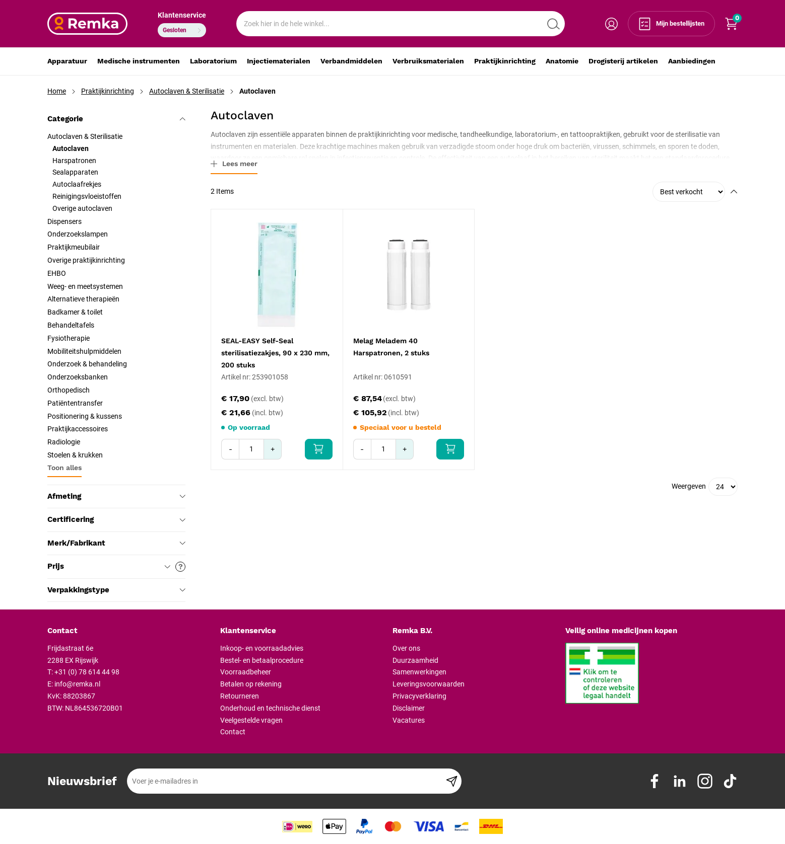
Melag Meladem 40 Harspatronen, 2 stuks (391, 347)
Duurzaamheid (415, 660)
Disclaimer (408, 708)
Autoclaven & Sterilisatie (186, 91)
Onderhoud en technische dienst (270, 708)
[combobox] (400, 23)
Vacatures (408, 720)
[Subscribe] (451, 781)
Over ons (406, 648)
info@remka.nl (77, 684)
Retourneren (239, 696)
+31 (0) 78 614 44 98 (86, 672)
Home (56, 91)
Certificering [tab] (116, 519)
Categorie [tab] (116, 118)
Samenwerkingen (419, 672)
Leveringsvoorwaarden (428, 684)
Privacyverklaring (419, 696)
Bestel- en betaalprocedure (261, 660)
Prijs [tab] (116, 567)
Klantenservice (182, 15)
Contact (232, 732)
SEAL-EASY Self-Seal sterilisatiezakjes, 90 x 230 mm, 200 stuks (275, 353)
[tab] (130, 631)
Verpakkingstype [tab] (116, 589)
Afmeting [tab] (116, 496)
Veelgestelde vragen (251, 720)
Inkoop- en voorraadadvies (261, 648)
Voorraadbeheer (245, 672)
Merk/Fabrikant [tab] (116, 543)
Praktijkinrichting (107, 91)
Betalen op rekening (251, 684)
